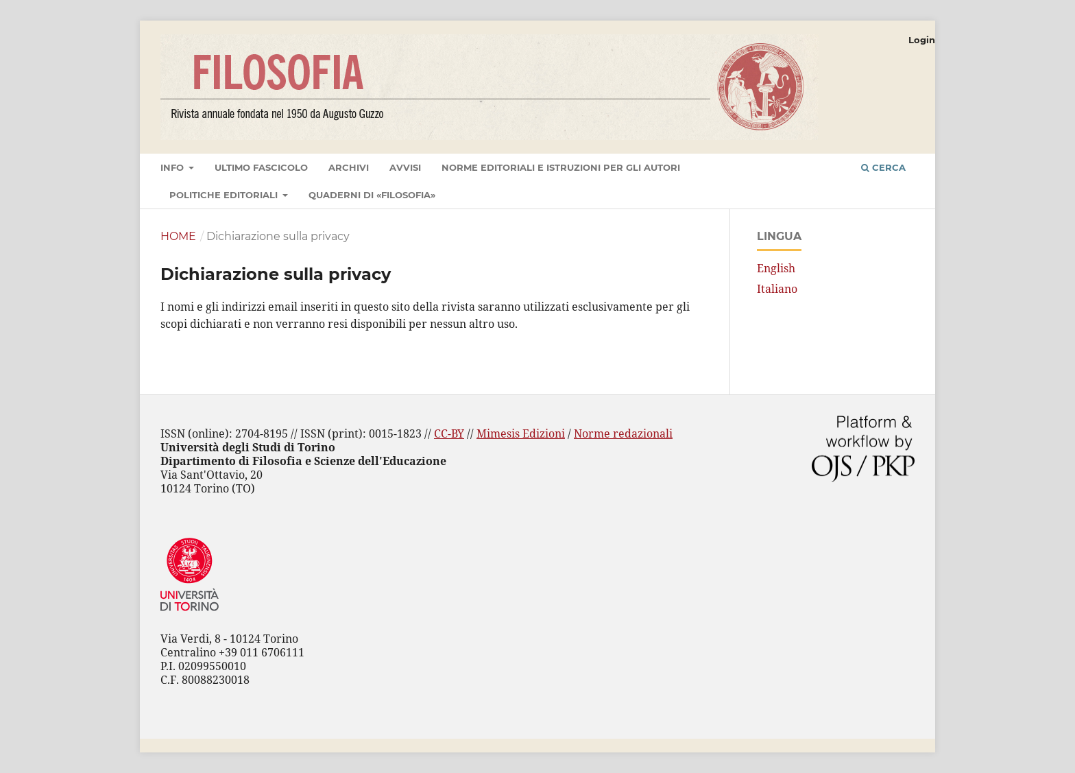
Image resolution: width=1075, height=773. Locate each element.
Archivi (348, 167)
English (776, 268)
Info (173, 167)
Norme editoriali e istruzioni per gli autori (561, 167)
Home (178, 236)
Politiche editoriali (224, 194)
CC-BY (449, 433)
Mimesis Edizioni (520, 433)
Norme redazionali (623, 433)
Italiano (777, 288)
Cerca (883, 167)
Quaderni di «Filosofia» (372, 194)
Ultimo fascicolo (261, 167)
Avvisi (405, 167)
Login (921, 39)
